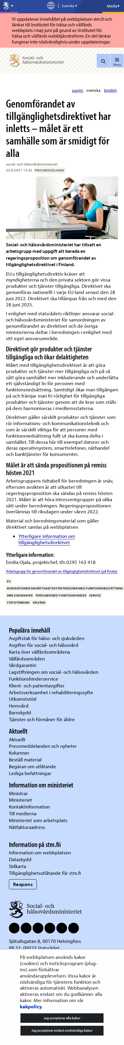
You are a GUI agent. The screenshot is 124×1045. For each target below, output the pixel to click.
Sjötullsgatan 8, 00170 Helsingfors (45, 941)
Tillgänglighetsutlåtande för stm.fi (45, 873)
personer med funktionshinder (61, 595)
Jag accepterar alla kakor (62, 1018)
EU (9, 581)
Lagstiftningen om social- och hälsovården (53, 672)
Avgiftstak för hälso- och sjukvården (46, 638)
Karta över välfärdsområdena (39, 652)
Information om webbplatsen (40, 852)
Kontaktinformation (29, 806)
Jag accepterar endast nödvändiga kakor (62, 1030)
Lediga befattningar (30, 773)
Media (113, 6)
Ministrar (18, 793)
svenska (93, 90)
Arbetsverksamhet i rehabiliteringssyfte (51, 692)
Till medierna (22, 813)
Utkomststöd (22, 699)
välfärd (39, 602)
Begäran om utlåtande (32, 766)
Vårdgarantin (22, 665)
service (95, 595)
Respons (23, 884)
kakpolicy (31, 1006)
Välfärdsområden (27, 658)
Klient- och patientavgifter (37, 685)
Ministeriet (20, 800)
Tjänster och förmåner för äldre (42, 719)
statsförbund (18, 602)
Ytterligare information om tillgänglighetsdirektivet (46, 539)
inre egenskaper (20, 595)
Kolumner (19, 753)
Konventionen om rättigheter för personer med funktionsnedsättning (65, 588)
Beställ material (25, 759)
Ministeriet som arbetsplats (38, 820)
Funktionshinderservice (33, 679)
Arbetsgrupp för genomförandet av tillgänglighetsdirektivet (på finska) (61, 571)
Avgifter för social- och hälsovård (43, 645)
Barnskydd (20, 712)
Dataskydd (20, 859)
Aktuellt (17, 739)
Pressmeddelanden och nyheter (43, 746)
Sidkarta (17, 866)
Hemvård (18, 705)
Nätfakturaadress (27, 827)
